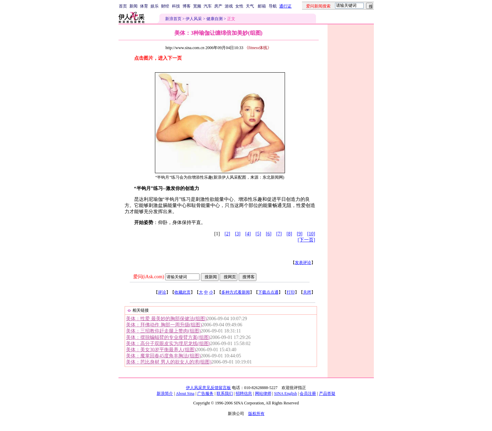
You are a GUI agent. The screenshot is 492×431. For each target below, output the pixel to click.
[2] (227, 233)
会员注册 (308, 393)
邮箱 (262, 6)
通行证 (285, 6)
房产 (218, 6)
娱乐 (154, 6)
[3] (237, 233)
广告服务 (205, 393)
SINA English (285, 393)
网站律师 (263, 393)
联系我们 (225, 393)
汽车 (208, 6)
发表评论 (303, 262)
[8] (289, 233)
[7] (279, 233)
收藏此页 (182, 292)
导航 (273, 6)
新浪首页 (173, 18)
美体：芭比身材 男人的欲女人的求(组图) (168, 362)
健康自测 (214, 18)
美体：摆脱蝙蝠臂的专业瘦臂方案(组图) (168, 337)
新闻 (133, 6)
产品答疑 (327, 393)
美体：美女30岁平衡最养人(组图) (161, 349)
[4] (248, 233)
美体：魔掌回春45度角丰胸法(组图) (163, 355)
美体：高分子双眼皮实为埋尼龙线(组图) (168, 343)
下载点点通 (268, 292)
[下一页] (306, 239)
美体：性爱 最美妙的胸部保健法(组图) (166, 318)
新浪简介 (165, 393)
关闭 (307, 292)
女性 (239, 6)
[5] (258, 233)
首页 (123, 6)
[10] (311, 233)
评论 (162, 292)
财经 (165, 6)
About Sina (185, 393)
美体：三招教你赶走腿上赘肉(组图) (163, 330)
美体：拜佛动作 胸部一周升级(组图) (164, 324)
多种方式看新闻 (235, 292)
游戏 (229, 6)
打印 (291, 292)
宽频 (197, 6)
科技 (176, 6)
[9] (299, 233)
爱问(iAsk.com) (148, 276)
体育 (144, 6)
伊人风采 (194, 18)
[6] (268, 233)
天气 (250, 6)
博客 (186, 6)
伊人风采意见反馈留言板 (208, 387)
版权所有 (256, 413)
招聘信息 (244, 393)
